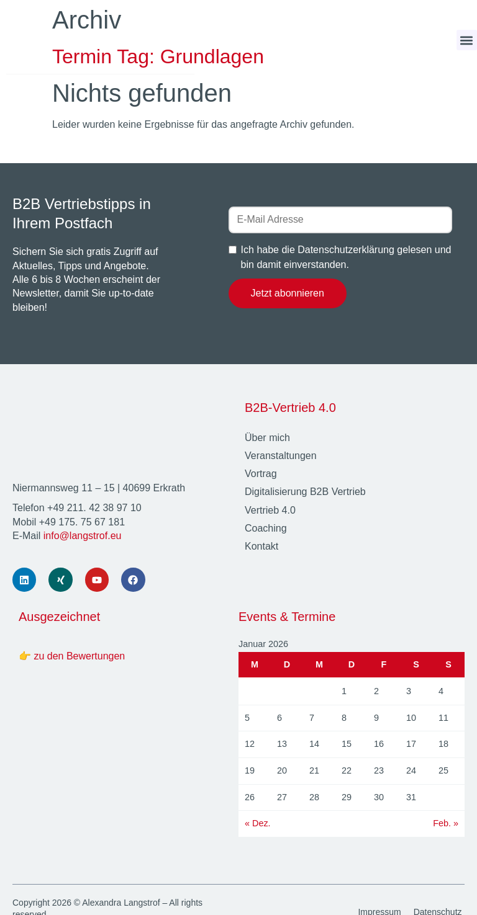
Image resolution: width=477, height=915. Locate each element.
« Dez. (258, 823)
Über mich (267, 437)
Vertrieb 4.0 (270, 510)
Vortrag (261, 473)
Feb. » (445, 823)
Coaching (266, 528)
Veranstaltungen (281, 455)
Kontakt (261, 546)
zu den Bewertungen (79, 656)
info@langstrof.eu (82, 535)
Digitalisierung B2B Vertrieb (305, 491)
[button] (467, 40)
